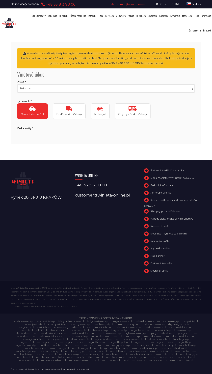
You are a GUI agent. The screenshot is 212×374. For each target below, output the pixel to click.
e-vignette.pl (26, 327)
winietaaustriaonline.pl (144, 348)
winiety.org (42, 357)
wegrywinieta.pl (121, 345)
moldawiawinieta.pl (110, 333)
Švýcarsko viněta (160, 248)
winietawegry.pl (189, 354)
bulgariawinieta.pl (122, 321)
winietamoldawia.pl (161, 351)
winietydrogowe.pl (62, 357)
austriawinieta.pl (46, 321)
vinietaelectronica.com (66, 345)
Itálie (196, 16)
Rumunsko (141, 16)
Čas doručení (195, 30)
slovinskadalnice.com (184, 336)
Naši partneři (157, 255)
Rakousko (52, 16)
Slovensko (152, 16)
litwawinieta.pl (100, 330)
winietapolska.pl (23, 354)
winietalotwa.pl (137, 351)
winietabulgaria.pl (26, 351)
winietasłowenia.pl (166, 354)
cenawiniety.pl (171, 321)
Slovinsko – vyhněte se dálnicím (168, 233)
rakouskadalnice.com (52, 336)
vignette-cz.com (75, 342)
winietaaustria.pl (119, 348)
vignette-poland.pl (121, 342)
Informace (206, 16)
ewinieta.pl (27, 330)
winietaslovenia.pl (69, 354)
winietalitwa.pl (118, 351)
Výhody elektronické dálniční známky (171, 218)
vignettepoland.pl (26, 345)
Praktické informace (162, 185)
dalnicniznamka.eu (154, 324)
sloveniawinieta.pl (130, 336)
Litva (101, 16)
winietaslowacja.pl (92, 354)
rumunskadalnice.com (104, 336)
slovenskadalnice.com (156, 336)
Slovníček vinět (159, 270)
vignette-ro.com (144, 342)
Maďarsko (187, 16)
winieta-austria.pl (143, 345)
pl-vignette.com (187, 333)
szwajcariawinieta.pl (134, 339)
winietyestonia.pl (115, 357)
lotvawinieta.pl (163, 330)
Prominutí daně (159, 226)
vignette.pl (185, 342)
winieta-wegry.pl (59, 348)
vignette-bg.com (53, 342)
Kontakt (207, 30)
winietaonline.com (185, 351)
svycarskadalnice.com (107, 339)
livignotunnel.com (141, 330)
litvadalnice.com (59, 330)
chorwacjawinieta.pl (34, 324)
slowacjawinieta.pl (57, 339)
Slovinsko (163, 16)
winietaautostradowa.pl (173, 348)
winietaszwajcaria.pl (141, 354)
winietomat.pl (25, 357)
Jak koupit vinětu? (160, 192)
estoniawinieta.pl (156, 327)
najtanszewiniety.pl (135, 333)
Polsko (131, 16)
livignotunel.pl (119, 330)
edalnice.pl (78, 327)
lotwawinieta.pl (182, 330)
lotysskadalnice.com (26, 333)
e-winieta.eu (44, 327)
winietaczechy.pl (74, 351)
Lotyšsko (109, 16)
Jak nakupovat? (38, 16)
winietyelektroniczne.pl (89, 357)
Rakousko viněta (159, 241)
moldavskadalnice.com (83, 333)
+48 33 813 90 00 (58, 4)
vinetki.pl (44, 345)
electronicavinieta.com (100, 327)
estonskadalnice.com (181, 327)
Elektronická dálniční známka (167, 170)
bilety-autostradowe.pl (71, 321)
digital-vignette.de (178, 324)
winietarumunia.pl (45, 354)
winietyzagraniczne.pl (162, 357)
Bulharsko (64, 16)
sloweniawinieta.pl (81, 339)
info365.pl (41, 330)
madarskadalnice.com (54, 333)
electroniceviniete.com (130, 327)
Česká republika (78, 16)
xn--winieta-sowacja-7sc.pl (147, 360)
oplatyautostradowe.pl (162, 333)
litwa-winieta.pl (80, 330)
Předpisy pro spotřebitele (165, 211)
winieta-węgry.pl (81, 348)
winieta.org (100, 348)
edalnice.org (61, 327)
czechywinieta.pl (80, 324)
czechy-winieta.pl (58, 324)
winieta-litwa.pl (187, 345)
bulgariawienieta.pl (97, 321)
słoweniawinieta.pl (159, 339)
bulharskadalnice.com (147, 321)
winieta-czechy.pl (166, 345)
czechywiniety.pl (103, 324)
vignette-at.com (30, 342)
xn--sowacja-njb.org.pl (53, 360)
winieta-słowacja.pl (36, 348)
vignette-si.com (166, 342)
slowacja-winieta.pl (33, 339)
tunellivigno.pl (181, 339)
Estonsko (92, 16)
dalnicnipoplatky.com (128, 324)
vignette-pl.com (98, 342)
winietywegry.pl (137, 357)
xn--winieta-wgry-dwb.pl (179, 360)
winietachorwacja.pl (50, 351)
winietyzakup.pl (186, 357)
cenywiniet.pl (190, 321)
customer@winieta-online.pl (129, 4)
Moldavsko (121, 16)
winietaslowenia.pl (116, 354)
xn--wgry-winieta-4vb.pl (115, 360)
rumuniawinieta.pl (78, 336)
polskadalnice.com (26, 336)
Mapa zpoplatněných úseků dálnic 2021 (172, 177)
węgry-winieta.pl (28, 360)
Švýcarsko (175, 16)
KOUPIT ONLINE (169, 4)
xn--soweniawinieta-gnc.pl (84, 360)
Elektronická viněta (161, 263)
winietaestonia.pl (97, 351)
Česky (193, 4)
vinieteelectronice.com (95, 345)
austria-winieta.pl (23, 321)
